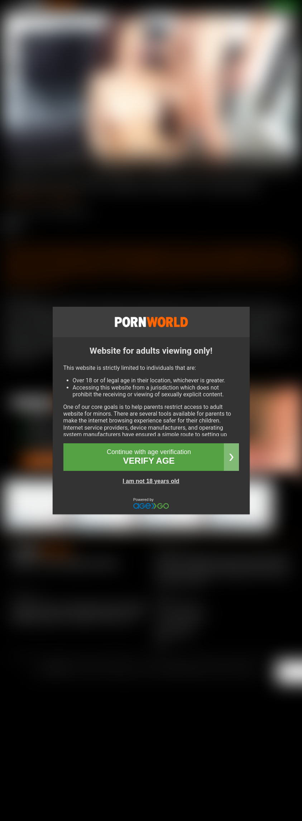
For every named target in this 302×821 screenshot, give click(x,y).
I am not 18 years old (151, 481)
